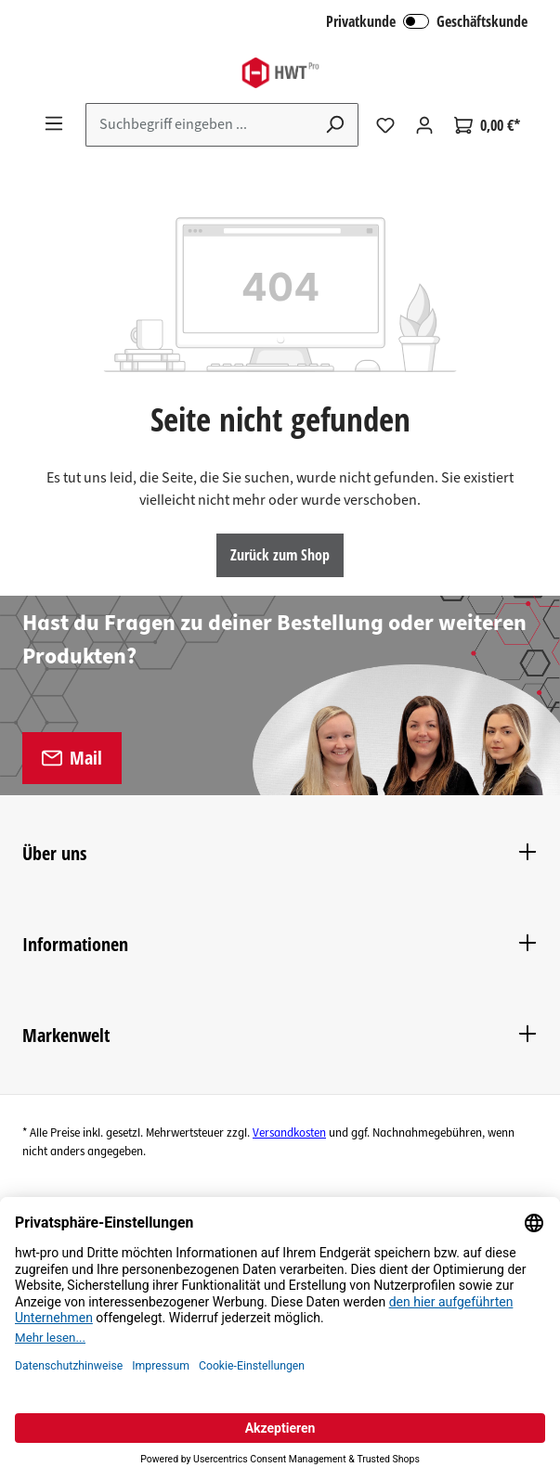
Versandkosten (289, 1133)
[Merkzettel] (385, 125)
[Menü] (53, 123)
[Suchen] (335, 125)
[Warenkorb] (487, 125)
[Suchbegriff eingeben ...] (199, 125)
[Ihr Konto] (424, 125)
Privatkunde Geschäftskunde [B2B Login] (426, 21)
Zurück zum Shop (280, 555)
